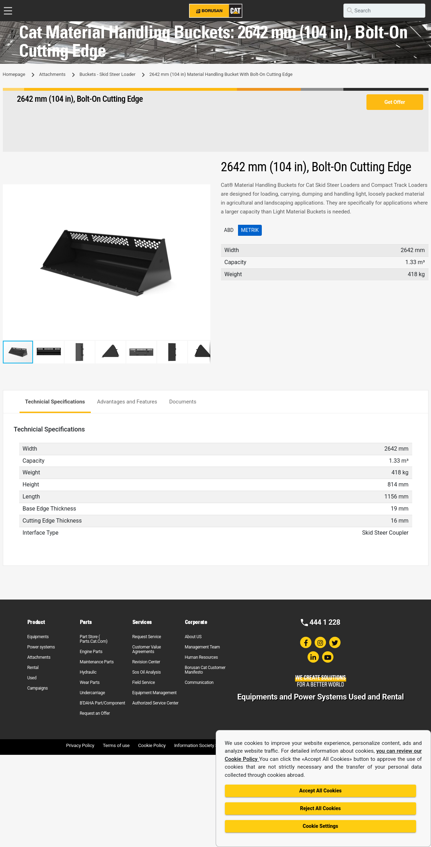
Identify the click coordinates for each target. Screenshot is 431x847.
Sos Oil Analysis (146, 672)
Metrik (250, 230)
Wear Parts (90, 682)
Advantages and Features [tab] (127, 402)
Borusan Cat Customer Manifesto (205, 670)
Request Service (146, 636)
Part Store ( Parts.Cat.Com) (93, 639)
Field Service (143, 682)
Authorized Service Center (155, 703)
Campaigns (37, 688)
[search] (384, 11)
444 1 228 (324, 622)
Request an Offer (95, 713)
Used (32, 677)
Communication (199, 682)
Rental (33, 667)
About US (193, 636)
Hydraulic (88, 672)
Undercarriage (92, 692)
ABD (229, 230)
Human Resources (201, 657)
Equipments (38, 636)
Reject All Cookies (320, 808)
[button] (204, 190)
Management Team (202, 647)
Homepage (14, 74)
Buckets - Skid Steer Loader (107, 74)
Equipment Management (154, 692)
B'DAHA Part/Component (102, 703)
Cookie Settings (320, 826)
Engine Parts (91, 651)
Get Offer (394, 102)
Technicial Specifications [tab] (55, 402)
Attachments (52, 74)
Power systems (41, 647)
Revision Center (146, 661)
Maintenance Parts (97, 661)
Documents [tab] (183, 402)
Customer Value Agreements (146, 649)
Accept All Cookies (320, 790)
